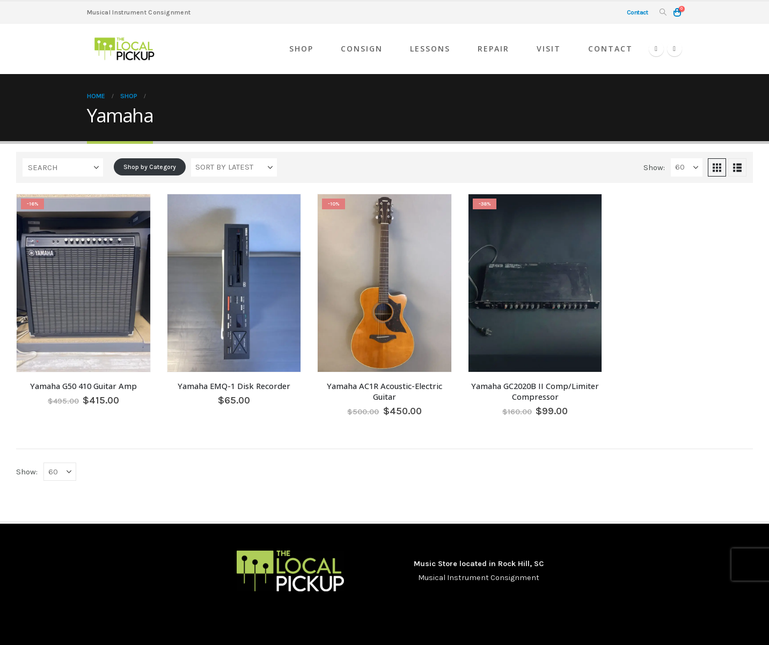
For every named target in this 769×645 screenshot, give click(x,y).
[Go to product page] (83, 283)
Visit (549, 48)
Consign (362, 48)
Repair (493, 48)
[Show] (686, 167)
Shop (301, 48)
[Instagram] (674, 48)
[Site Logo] (124, 48)
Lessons (430, 48)
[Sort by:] (234, 167)
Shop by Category (149, 167)
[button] (663, 12)
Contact (610, 48)
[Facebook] (656, 48)
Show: (654, 167)
